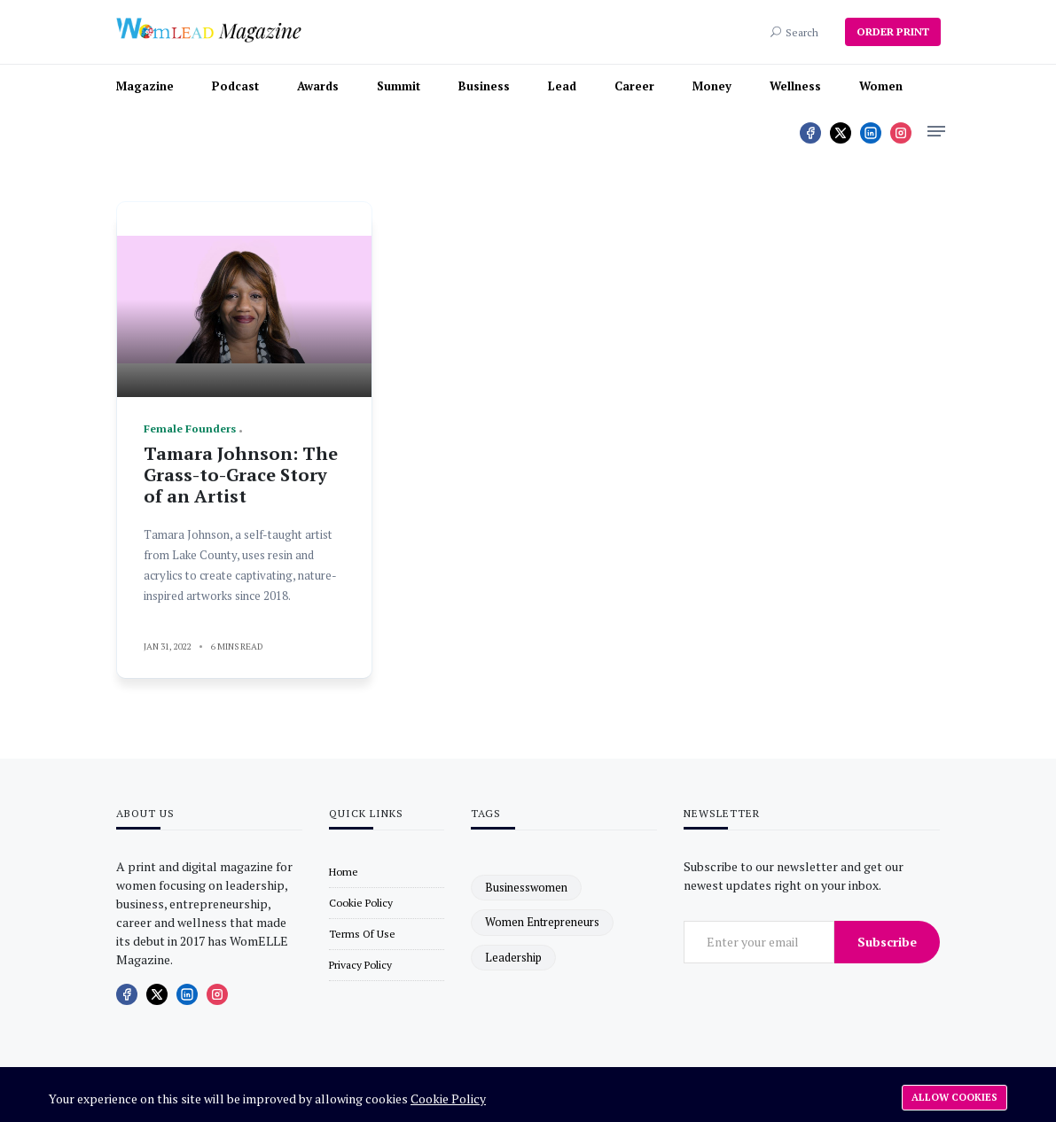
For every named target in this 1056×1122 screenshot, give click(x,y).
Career (634, 86)
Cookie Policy (448, 1098)
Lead (562, 86)
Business (484, 86)
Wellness (795, 86)
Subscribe (887, 941)
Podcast (235, 86)
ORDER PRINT (893, 31)
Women (881, 86)
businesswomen (526, 887)
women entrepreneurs (542, 922)
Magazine (145, 86)
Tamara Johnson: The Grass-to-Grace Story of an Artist (241, 474)
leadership (513, 957)
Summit (398, 86)
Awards (318, 86)
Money (711, 86)
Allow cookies (954, 1097)
